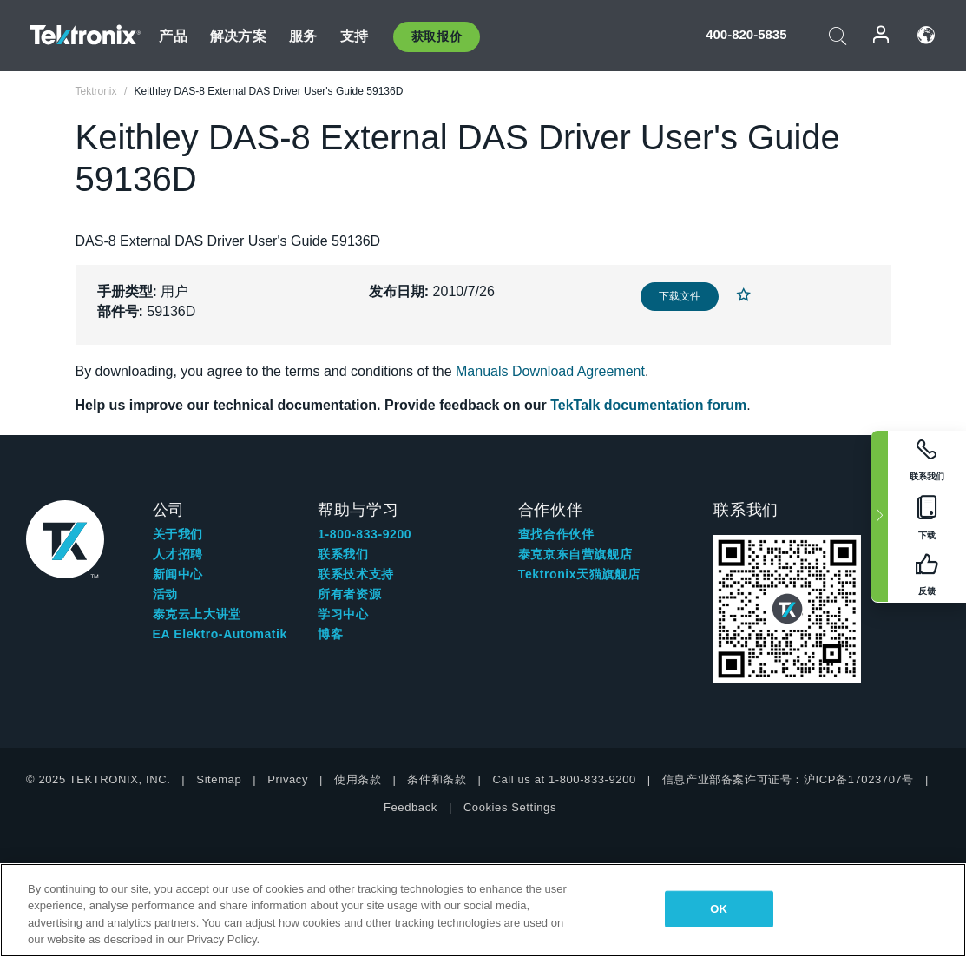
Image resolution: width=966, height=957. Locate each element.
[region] (483, 910)
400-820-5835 (746, 34)
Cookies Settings (509, 807)
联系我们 (343, 554)
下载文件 (679, 296)
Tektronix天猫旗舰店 (579, 574)
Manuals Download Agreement (550, 371)
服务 (303, 36)
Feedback (410, 807)
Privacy (287, 779)
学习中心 (343, 614)
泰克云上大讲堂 (197, 614)
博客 (330, 634)
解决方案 (238, 36)
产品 (173, 36)
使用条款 (357, 779)
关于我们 (178, 534)
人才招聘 (178, 554)
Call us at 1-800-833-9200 (563, 779)
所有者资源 (349, 594)
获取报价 (436, 36)
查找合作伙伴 (556, 534)
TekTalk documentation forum (648, 405)
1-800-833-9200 (364, 534)
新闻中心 (178, 574)
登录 (881, 35)
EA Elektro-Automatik (220, 634)
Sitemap (218, 779)
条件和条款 (436, 779)
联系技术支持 (356, 574)
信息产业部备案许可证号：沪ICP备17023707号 (788, 779)
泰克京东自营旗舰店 (575, 554)
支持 (354, 36)
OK (718, 908)
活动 (165, 594)
